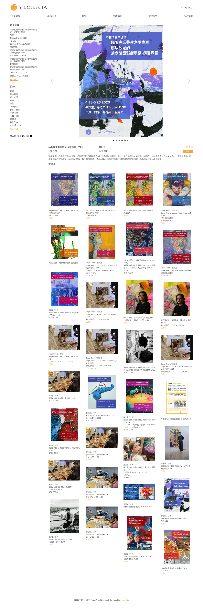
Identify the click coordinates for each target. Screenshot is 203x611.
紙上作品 (14, 97)
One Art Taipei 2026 (18, 38)
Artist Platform (16, 125)
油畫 (12, 91)
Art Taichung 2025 (18, 56)
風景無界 (14, 64)
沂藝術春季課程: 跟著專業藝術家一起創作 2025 (23, 60)
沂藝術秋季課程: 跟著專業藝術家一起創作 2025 (23, 51)
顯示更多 (14, 79)
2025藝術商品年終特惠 (20, 44)
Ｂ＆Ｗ (13, 41)
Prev (53, 81)
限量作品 (14, 106)
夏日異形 (14, 47)
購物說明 (152, 16)
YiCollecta (15, 16)
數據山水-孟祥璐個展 (19, 76)
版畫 (12, 100)
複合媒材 (14, 94)
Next (188, 81)
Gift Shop (14, 122)
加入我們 (188, 16)
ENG (183, 7)
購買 (187, 151)
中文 (190, 7)
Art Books (14, 116)
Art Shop (14, 113)
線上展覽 (51, 16)
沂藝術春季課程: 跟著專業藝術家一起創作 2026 (23, 30)
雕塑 (12, 103)
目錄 (84, 16)
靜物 (12, 35)
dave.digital (124, 600)
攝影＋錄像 (15, 110)
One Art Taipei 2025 (18, 72)
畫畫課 (13, 119)
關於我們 (117, 16)
